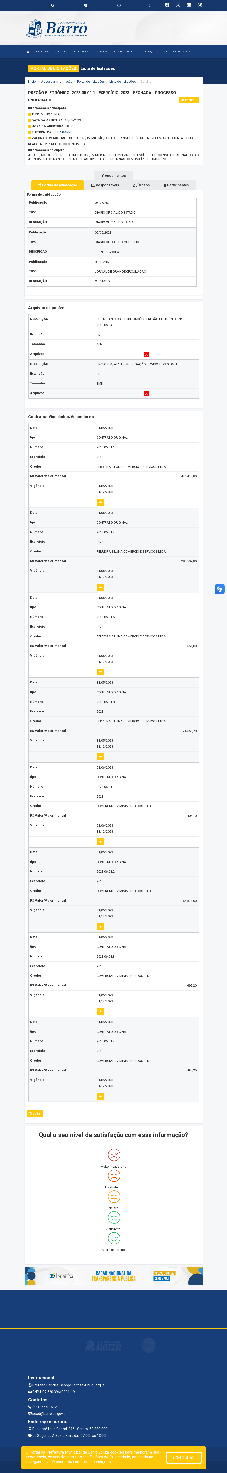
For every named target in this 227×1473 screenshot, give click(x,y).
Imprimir (188, 100)
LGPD (165, 52)
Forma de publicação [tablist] (57, 185)
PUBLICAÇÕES (150, 52)
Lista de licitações (122, 81)
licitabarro (63, 132)
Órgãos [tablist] (141, 185)
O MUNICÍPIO (62, 52)
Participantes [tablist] (176, 185)
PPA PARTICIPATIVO (182, 52)
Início (32, 81)
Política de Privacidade (110, 1457)
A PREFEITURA (42, 52)
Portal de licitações (91, 81)
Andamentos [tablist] (113, 176)
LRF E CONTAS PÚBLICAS (125, 52)
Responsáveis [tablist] (105, 185)
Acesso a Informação (57, 81)
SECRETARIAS (82, 52)
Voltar (35, 1113)
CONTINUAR (184, 1457)
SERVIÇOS (101, 52)
